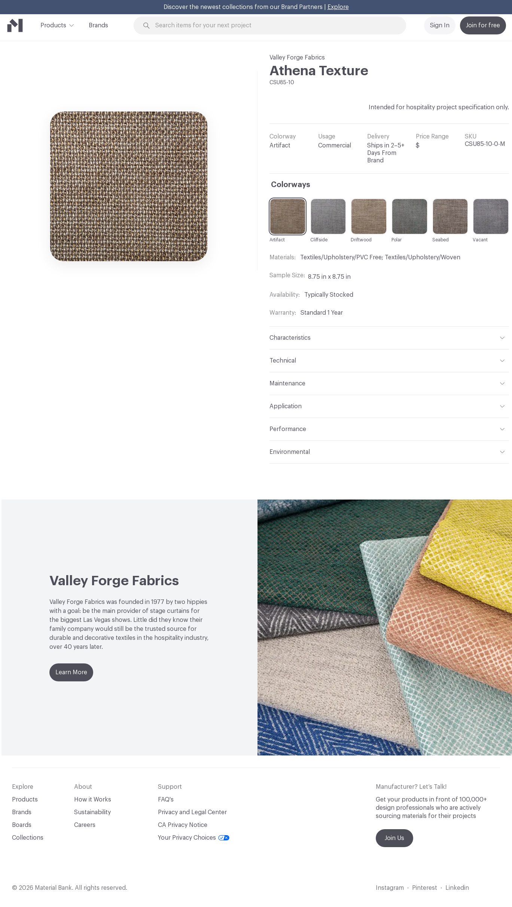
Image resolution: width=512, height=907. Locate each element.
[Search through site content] (274, 25)
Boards (21, 825)
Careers (84, 825)
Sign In (439, 25)
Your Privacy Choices (193, 838)
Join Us (394, 838)
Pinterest (424, 888)
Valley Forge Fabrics (297, 58)
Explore (338, 7)
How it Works (92, 800)
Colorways (290, 185)
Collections (27, 838)
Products (53, 24)
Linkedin (457, 888)
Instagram (390, 888)
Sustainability (92, 812)
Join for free (483, 25)
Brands (98, 25)
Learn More (71, 672)
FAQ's (166, 800)
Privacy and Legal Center (192, 812)
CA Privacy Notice (182, 825)
